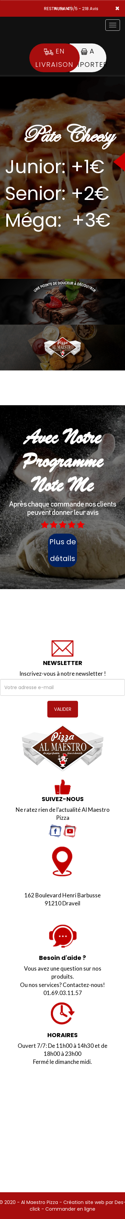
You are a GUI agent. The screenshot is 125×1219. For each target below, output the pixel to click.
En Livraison (54, 57)
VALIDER (62, 709)
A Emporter (88, 57)
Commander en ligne (70, 1209)
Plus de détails (62, 550)
